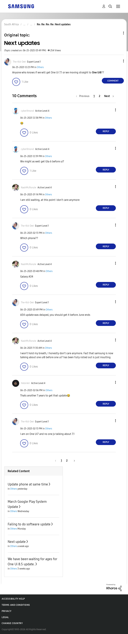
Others (40, 67)
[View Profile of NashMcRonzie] (28, 187)
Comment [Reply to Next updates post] (112, 80)
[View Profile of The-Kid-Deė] (19, 61)
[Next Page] (109, 96)
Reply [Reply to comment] (106, 131)
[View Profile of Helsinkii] (25, 383)
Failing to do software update (29, 524)
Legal (5, 617)
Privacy (6, 611)
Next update (17, 542)
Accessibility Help (13, 598)
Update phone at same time (28, 484)
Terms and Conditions (16, 605)
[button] (118, 61)
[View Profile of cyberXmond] (27, 110)
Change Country (12, 623)
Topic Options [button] (118, 33)
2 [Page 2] (99, 96)
